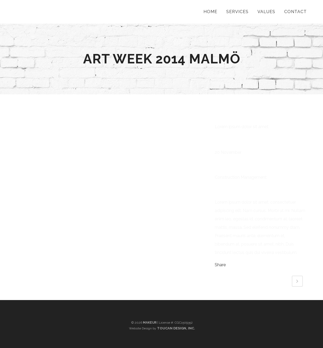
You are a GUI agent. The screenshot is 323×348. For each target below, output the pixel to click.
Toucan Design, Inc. (176, 328)
